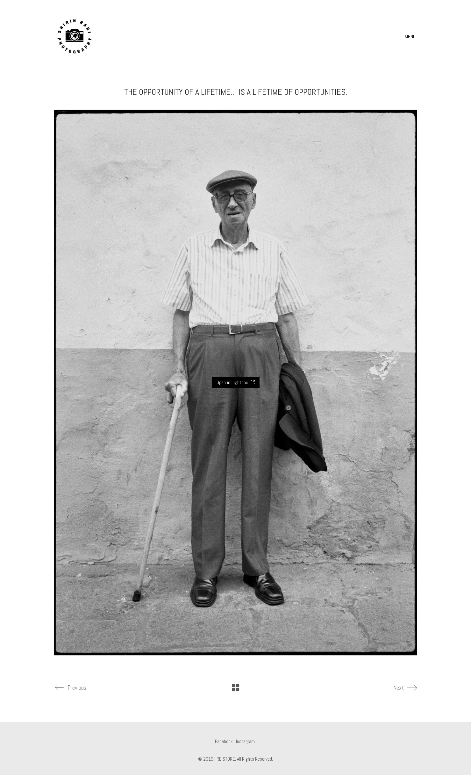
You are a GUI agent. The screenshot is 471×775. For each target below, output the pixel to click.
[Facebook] (224, 741)
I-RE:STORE (224, 759)
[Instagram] (245, 741)
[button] (411, 36)
